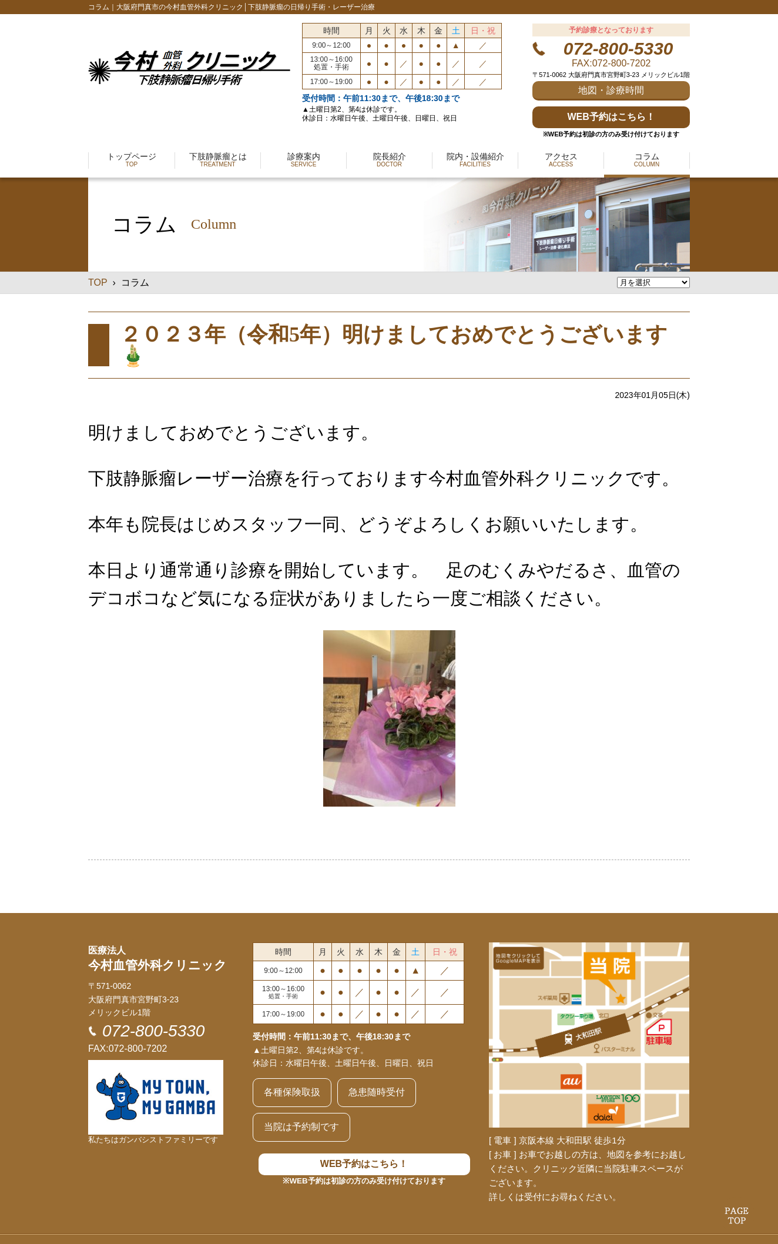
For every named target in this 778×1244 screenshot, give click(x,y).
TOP (98, 282)
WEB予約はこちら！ (611, 117)
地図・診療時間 (611, 90)
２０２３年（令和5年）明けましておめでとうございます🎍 (394, 345)
